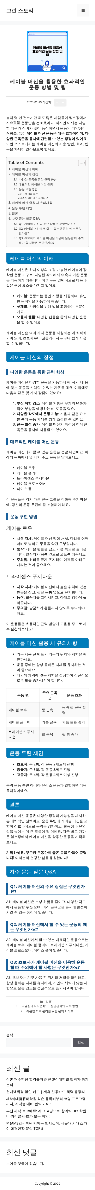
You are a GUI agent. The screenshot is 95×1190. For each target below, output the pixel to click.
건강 (48, 1001)
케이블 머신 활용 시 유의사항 (32, 203)
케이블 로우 (31, 193)
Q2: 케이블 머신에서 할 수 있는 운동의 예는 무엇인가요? (50, 231)
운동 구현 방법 (28, 189)
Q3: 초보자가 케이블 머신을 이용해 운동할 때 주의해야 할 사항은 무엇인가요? (51, 240)
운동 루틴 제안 (22, 208)
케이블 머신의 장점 (25, 174)
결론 (15, 213)
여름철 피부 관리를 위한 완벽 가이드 (49, 1011)
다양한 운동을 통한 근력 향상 (38, 179)
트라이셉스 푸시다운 (36, 198)
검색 (9, 1034)
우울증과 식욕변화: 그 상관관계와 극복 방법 (50, 1006)
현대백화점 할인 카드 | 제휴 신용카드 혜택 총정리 (45, 1091)
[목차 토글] (79, 162)
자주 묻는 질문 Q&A (26, 218)
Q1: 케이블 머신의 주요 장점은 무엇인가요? (47, 224)
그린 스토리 (20, 10)
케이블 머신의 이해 (25, 169)
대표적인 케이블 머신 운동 (36, 184)
